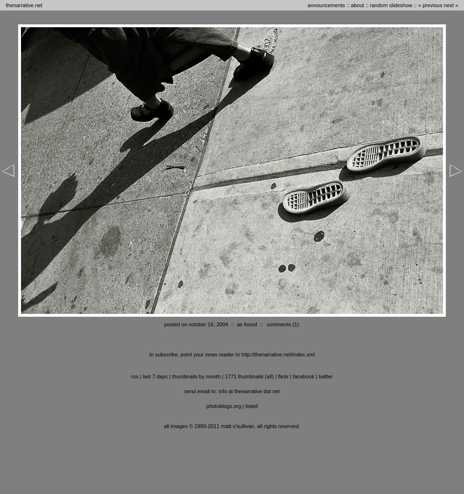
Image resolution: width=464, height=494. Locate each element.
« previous (430, 5)
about (357, 5)
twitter (326, 376)
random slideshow (391, 5)
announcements (326, 5)
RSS (135, 376)
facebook (303, 376)
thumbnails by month (196, 376)
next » (451, 5)
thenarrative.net (24, 5)
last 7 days (155, 376)
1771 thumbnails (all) (249, 376)
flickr (283, 376)
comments (279, 324)
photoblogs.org (223, 406)
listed (252, 406)
